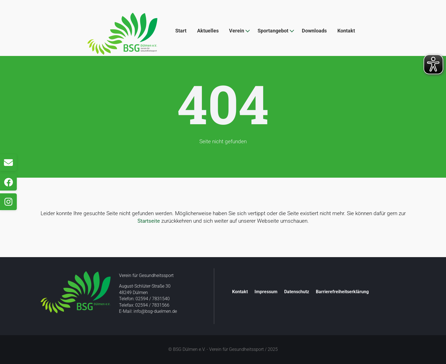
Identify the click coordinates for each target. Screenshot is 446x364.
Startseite (148, 221)
